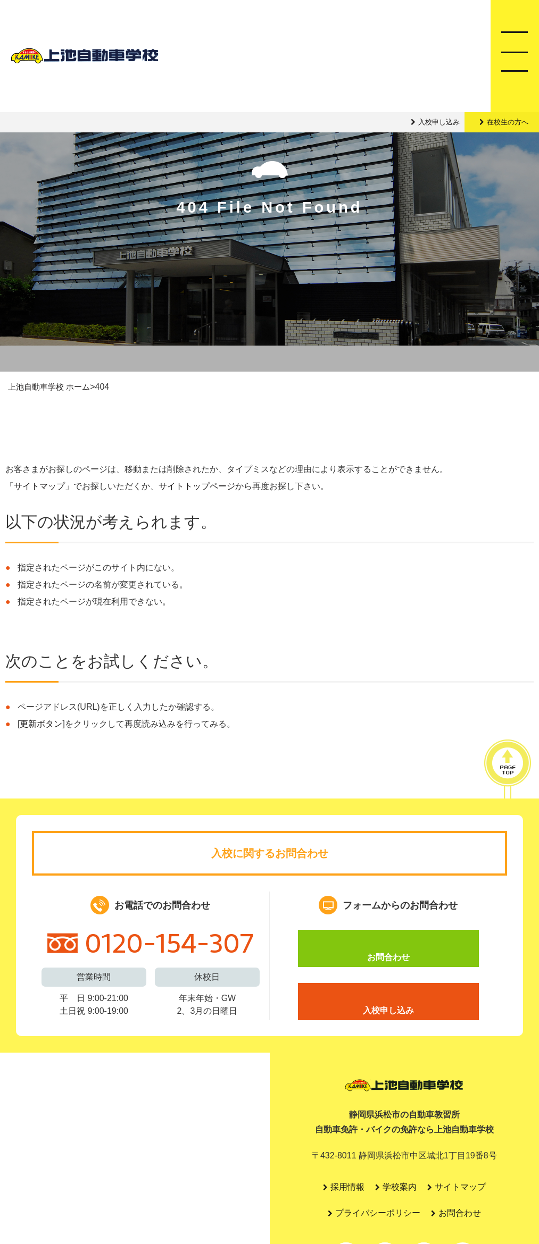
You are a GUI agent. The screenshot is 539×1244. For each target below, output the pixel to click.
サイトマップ (39, 486)
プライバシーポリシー (377, 1214)
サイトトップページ (197, 486)
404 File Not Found (269, 241)
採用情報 (347, 1187)
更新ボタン (41, 724)
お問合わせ (388, 949)
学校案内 (400, 1187)
